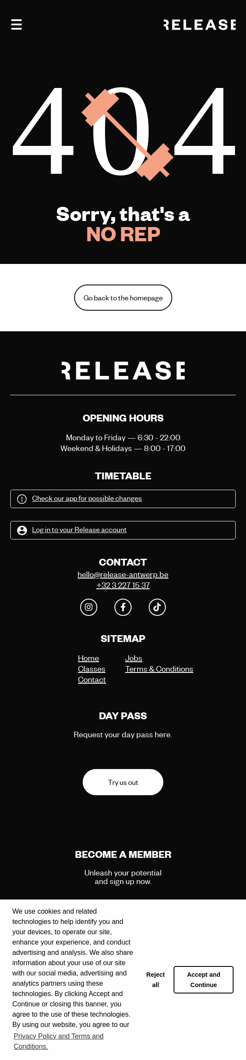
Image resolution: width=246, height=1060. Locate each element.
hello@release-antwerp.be (123, 574)
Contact (92, 679)
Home (88, 658)
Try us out (123, 782)
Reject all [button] (155, 979)
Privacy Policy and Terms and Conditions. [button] (59, 1041)
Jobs (133, 658)
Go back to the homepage (123, 297)
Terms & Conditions (146, 668)
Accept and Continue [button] (203, 979)
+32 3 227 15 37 (123, 585)
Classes (91, 668)
